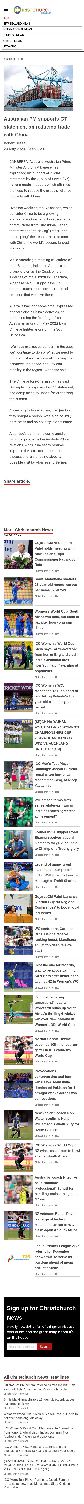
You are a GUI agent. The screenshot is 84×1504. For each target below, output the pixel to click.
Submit (44, 1346)
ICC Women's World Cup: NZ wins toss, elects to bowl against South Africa (57, 1150)
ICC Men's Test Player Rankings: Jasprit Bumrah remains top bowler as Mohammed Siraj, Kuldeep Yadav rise (56, 775)
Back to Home (13, 59)
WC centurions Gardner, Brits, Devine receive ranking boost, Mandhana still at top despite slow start (55, 940)
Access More (11, 534)
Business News (13, 35)
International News (17, 29)
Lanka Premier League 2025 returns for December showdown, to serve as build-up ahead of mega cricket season (57, 1257)
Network (9, 46)
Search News (12, 40)
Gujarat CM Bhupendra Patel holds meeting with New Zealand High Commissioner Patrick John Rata (57, 554)
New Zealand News (16, 23)
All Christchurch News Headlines (36, 1377)
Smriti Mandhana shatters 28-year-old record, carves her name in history (56, 584)
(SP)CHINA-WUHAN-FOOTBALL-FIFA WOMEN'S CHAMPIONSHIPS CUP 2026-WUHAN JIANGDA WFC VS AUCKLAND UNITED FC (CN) (41, 1465)
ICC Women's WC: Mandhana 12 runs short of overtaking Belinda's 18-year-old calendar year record (56, 696)
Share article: (17, 481)
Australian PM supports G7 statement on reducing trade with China (37, 126)
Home (6, 18)
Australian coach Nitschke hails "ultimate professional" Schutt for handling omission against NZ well (56, 1188)
